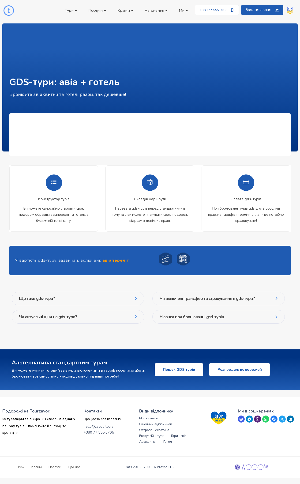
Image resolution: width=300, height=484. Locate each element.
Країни (125, 10)
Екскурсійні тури (151, 442)
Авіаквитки (148, 448)
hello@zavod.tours (98, 433)
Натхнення (156, 10)
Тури (71, 10)
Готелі (167, 448)
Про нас (74, 473)
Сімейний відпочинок (155, 430)
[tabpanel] (54, 200)
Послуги (97, 10)
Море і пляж (148, 424)
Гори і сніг (178, 442)
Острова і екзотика (154, 436)
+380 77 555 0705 (99, 438)
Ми (183, 10)
